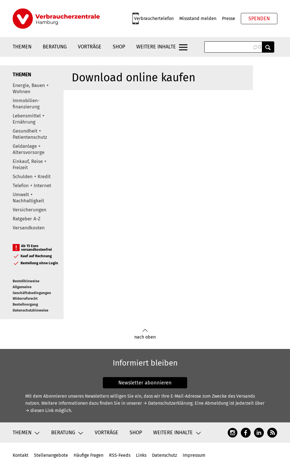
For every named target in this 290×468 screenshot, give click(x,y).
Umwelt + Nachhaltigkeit (28, 198)
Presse (228, 18)
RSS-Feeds (119, 455)
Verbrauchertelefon (154, 18)
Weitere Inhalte (156, 47)
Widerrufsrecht (25, 298)
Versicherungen (29, 210)
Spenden (259, 18)
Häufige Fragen (88, 455)
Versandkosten (29, 228)
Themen (22, 47)
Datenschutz (164, 455)
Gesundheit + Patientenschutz (30, 134)
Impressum (194, 455)
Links (141, 455)
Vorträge (89, 47)
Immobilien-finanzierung (26, 104)
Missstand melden (197, 18)
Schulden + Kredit (32, 177)
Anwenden (268, 47)
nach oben (145, 334)
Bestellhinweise (26, 281)
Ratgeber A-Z (26, 219)
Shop (119, 47)
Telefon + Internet (32, 186)
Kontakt (20, 455)
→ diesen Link (39, 410)
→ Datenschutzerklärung (167, 403)
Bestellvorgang (25, 304)
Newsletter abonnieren (145, 383)
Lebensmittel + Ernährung (28, 119)
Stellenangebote (51, 455)
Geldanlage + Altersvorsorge (28, 149)
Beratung (55, 47)
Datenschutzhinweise (30, 310)
